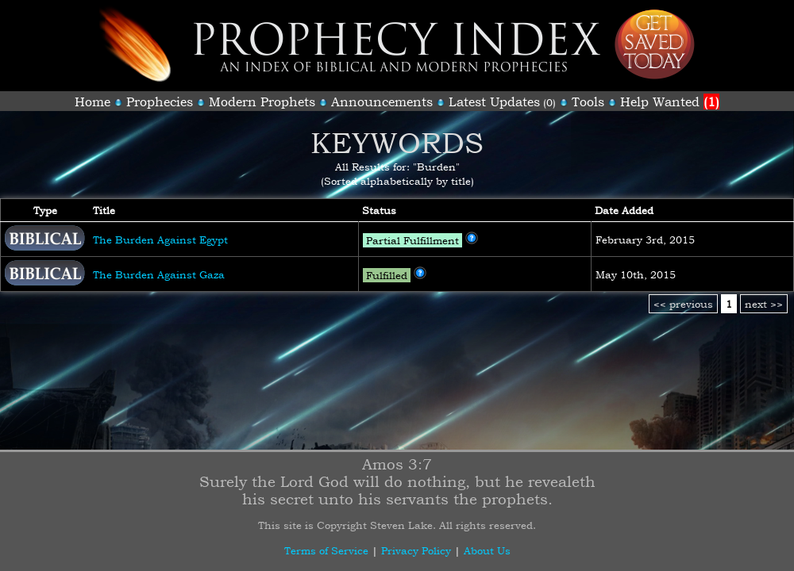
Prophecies (159, 101)
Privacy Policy (416, 550)
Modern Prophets (262, 101)
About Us (487, 550)
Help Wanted (669, 101)
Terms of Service (326, 550)
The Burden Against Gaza (159, 274)
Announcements (382, 101)
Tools (588, 101)
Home (92, 101)
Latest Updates (494, 101)
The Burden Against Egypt (160, 239)
